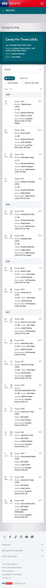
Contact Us (6, 578)
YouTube (26, 537)
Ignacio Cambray (18, 54)
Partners (6, 544)
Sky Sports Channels (12, 550)
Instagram (21, 537)
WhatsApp (32, 537)
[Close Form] (40, 69)
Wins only (23, 78)
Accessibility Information (12, 574)
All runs (10, 78)
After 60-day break (32, 83)
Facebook (10, 537)
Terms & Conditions (10, 564)
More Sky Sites (9, 556)
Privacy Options (8, 571)
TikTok (15, 537)
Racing (8, 10)
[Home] (11, 3)
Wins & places (13, 83)
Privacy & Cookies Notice (12, 567)
